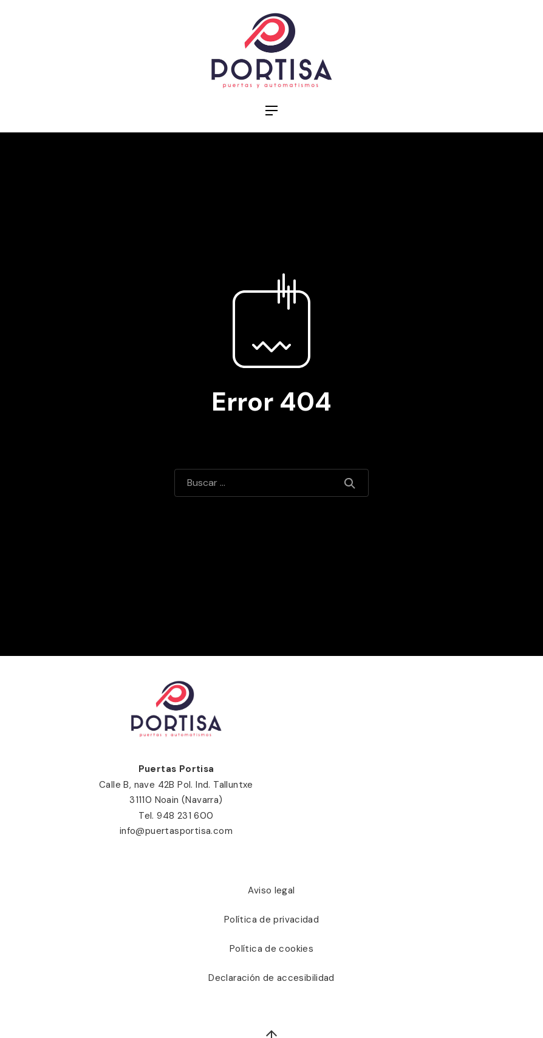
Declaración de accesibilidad (271, 978)
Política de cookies (271, 949)
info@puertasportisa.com (176, 831)
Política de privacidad (271, 919)
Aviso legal (271, 890)
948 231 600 (185, 816)
